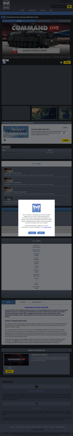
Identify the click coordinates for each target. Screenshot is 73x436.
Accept (32, 233)
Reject (41, 233)
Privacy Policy (47, 227)
